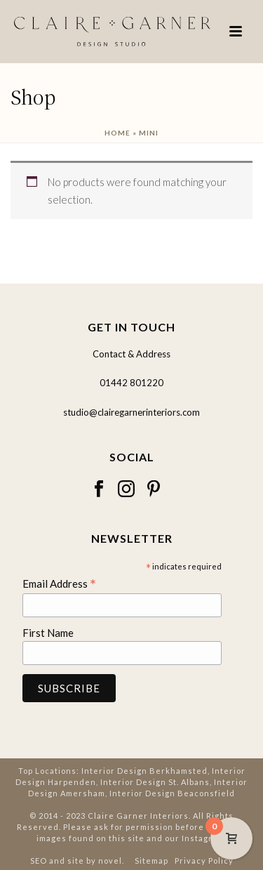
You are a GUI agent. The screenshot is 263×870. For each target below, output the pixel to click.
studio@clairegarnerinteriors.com (131, 412)
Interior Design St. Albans (155, 781)
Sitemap (151, 860)
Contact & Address (131, 354)
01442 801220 (131, 382)
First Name (48, 632)
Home (117, 132)
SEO (38, 860)
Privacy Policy (204, 860)
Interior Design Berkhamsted (144, 770)
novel (110, 860)
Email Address (59, 583)
